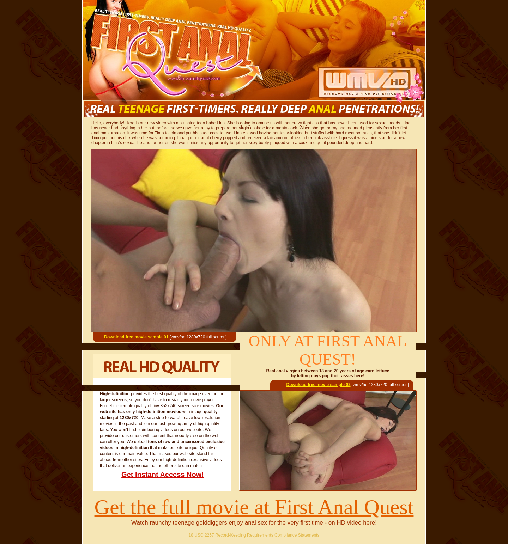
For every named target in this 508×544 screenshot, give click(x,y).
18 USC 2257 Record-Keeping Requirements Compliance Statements (254, 535)
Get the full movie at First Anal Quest (254, 507)
